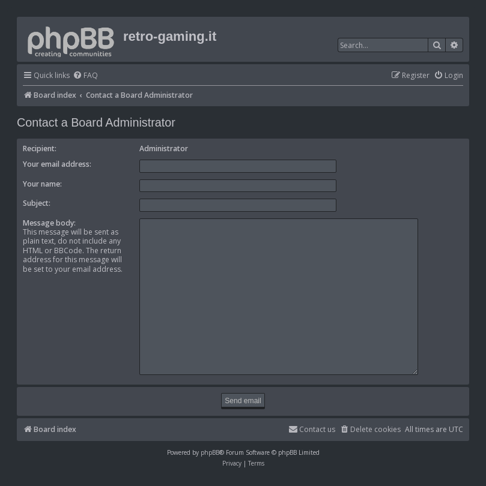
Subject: (36, 203)
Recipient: (39, 148)
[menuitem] (85, 76)
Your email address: (57, 164)
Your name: (42, 184)
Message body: (49, 223)
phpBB (210, 447)
